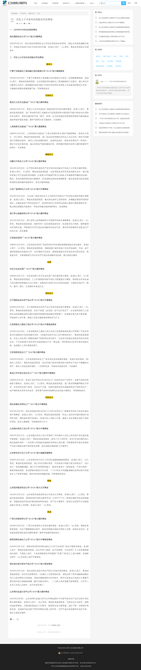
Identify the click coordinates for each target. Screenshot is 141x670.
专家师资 (55, 3)
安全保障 (110, 61)
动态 (92, 3)
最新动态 (31, 13)
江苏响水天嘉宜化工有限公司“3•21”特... (112, 123)
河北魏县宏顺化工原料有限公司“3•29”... (112, 36)
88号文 (98, 56)
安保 (97, 61)
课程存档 (71, 659)
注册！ (59, 625)
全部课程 (45, 3)
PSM (121, 56)
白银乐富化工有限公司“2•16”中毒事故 (111, 22)
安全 (103, 61)
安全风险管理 (100, 66)
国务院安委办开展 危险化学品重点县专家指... (114, 132)
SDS (127, 56)
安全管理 (118, 66)
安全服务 (109, 66)
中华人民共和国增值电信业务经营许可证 (65, 666)
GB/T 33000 (106, 56)
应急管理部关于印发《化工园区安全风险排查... (115, 128)
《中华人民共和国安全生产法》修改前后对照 (114, 118)
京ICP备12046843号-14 (88, 663)
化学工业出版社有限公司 (74, 648)
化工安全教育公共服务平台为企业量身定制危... (115, 18)
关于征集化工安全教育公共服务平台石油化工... (115, 114)
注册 (135, 3)
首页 (35, 3)
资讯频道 (14, 13)
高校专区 (66, 3)
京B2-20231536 (85, 666)
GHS (115, 56)
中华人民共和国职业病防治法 (117, 81)
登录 (129, 3)
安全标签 (118, 61)
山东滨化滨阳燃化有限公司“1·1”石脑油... (112, 41)
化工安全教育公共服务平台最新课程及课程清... (115, 27)
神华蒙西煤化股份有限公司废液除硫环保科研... (115, 32)
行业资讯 (23, 13)
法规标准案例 (80, 3)
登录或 (54, 625)
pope (101, 81)
